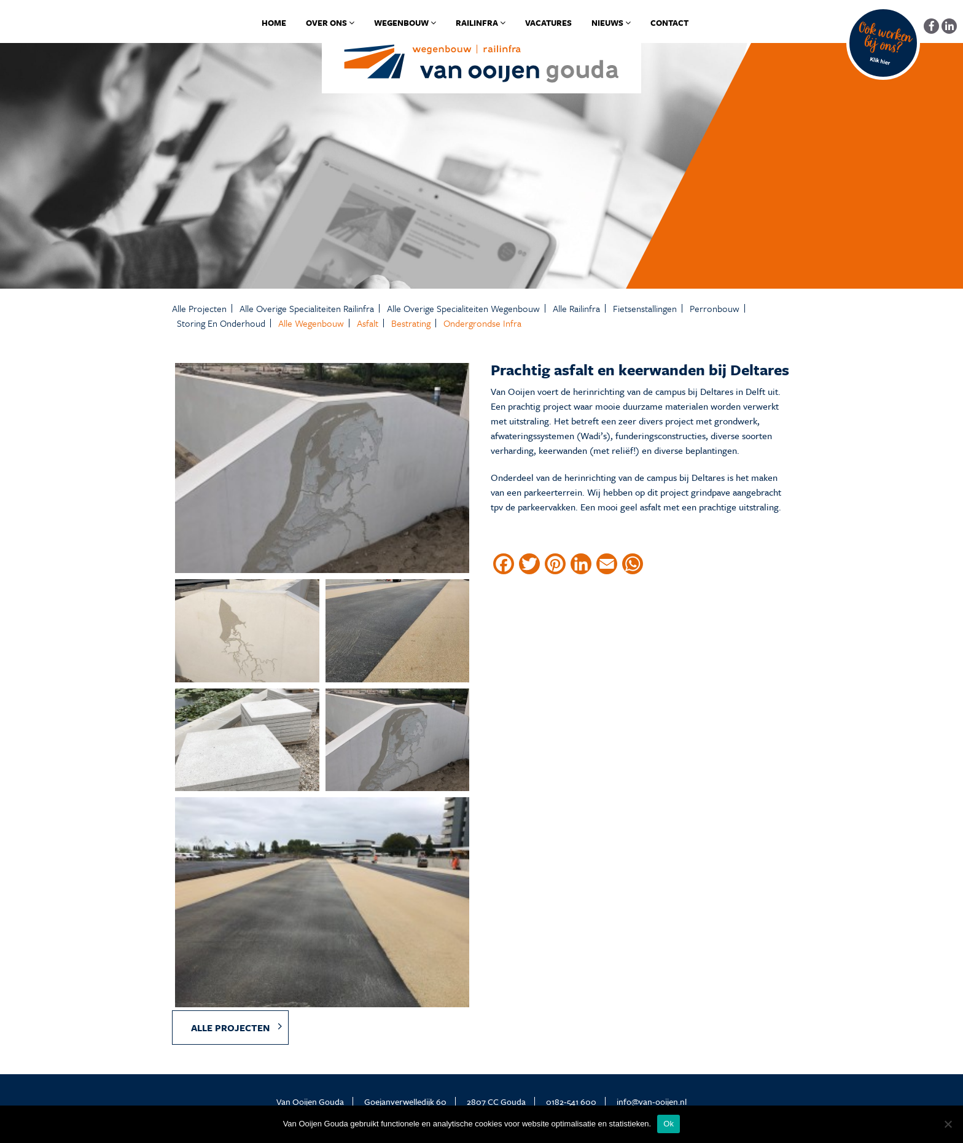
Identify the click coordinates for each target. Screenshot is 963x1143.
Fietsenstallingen (645, 308)
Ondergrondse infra (482, 323)
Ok (668, 1123)
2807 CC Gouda (496, 1101)
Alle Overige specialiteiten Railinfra (307, 308)
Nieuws (611, 23)
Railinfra (480, 23)
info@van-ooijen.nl (652, 1101)
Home (274, 23)
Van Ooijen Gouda (310, 1101)
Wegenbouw (405, 23)
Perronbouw (714, 308)
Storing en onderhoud (221, 323)
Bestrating (411, 323)
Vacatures (548, 23)
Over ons (330, 23)
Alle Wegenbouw (311, 323)
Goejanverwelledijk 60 (405, 1101)
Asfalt (367, 323)
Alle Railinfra (576, 308)
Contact (669, 23)
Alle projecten (199, 308)
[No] (948, 1124)
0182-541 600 (571, 1101)
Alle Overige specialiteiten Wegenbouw (463, 308)
